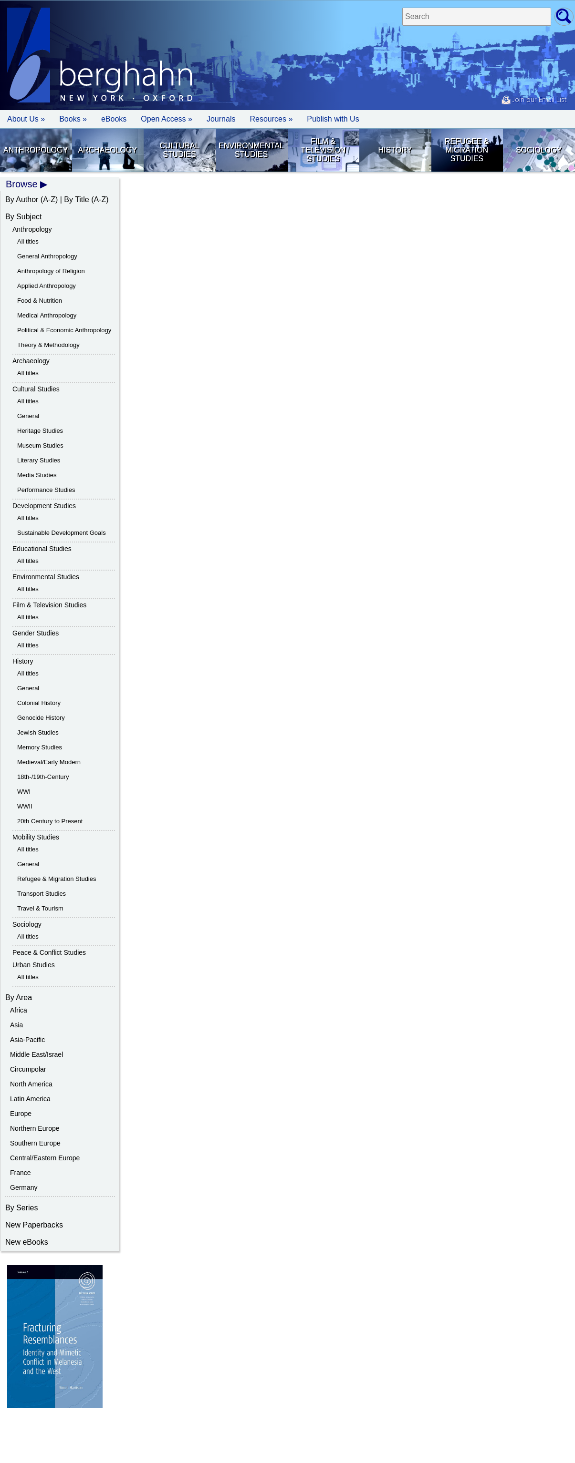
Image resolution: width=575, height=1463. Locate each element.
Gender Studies (35, 633)
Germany (24, 1187)
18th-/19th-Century (43, 776)
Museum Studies (40, 445)
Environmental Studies (251, 150)
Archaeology (107, 150)
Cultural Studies (179, 150)
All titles (28, 241)
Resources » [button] (271, 119)
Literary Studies (38, 460)
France (20, 1173)
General (28, 415)
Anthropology (35, 150)
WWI (24, 791)
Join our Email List (534, 100)
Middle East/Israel (36, 1054)
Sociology (539, 150)
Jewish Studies (38, 732)
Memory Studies (39, 747)
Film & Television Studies (323, 150)
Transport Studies (41, 893)
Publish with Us (333, 119)
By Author (21, 199)
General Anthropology (47, 256)
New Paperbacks (34, 1225)
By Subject (23, 217)
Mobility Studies (35, 837)
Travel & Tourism (40, 908)
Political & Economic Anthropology (64, 330)
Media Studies (36, 475)
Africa (18, 1010)
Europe (20, 1113)
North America (31, 1084)
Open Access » (166, 119)
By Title (76, 199)
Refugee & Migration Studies (467, 150)
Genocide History (41, 717)
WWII (24, 806)
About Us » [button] (26, 119)
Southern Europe (35, 1143)
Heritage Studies (40, 430)
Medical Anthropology (46, 315)
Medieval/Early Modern (49, 762)
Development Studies (44, 506)
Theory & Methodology (48, 344)
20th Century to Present (50, 821)
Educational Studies (42, 548)
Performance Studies (46, 489)
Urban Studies (33, 965)
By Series (21, 1208)
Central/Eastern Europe (45, 1158)
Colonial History (39, 702)
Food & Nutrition (39, 300)
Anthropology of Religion (51, 271)
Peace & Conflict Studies (49, 952)
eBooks (113, 119)
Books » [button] (73, 119)
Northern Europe (35, 1128)
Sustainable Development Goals (61, 532)
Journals (221, 119)
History (395, 150)
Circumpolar (28, 1069)
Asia (16, 1025)
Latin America (30, 1099)
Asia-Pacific (27, 1040)
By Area (18, 997)
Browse (22, 184)
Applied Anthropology (46, 285)
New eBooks (26, 1242)
